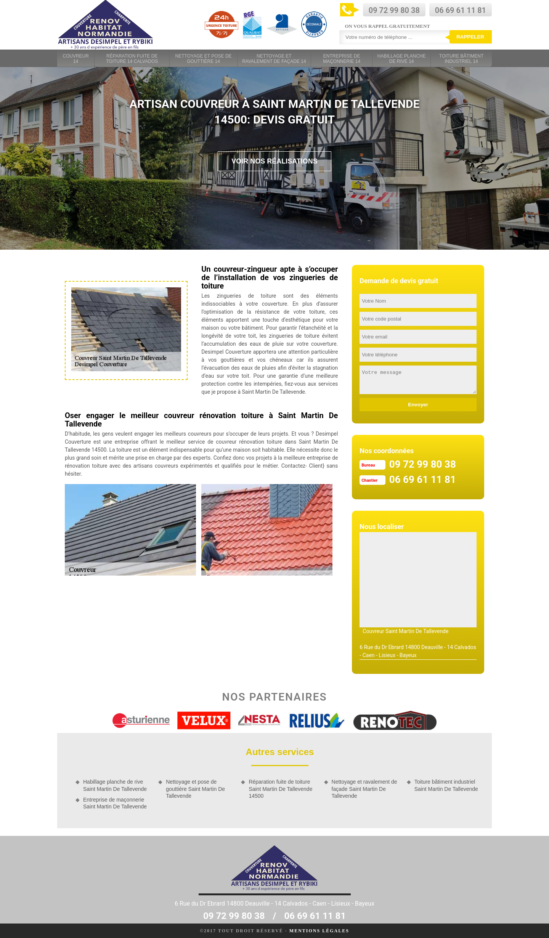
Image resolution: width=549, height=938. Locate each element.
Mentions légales (319, 930)
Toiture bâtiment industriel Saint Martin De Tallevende (446, 785)
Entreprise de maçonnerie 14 (341, 58)
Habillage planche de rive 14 (401, 58)
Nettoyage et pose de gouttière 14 (203, 58)
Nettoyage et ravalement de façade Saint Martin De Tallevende (364, 789)
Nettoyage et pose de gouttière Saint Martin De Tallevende (195, 789)
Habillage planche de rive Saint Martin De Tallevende (115, 785)
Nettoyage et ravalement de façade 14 (274, 58)
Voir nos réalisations (274, 161)
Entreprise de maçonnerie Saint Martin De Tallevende (115, 803)
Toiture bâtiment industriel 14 (461, 58)
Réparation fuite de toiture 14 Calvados (132, 58)
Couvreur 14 (76, 58)
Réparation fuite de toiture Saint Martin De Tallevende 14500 (280, 789)
